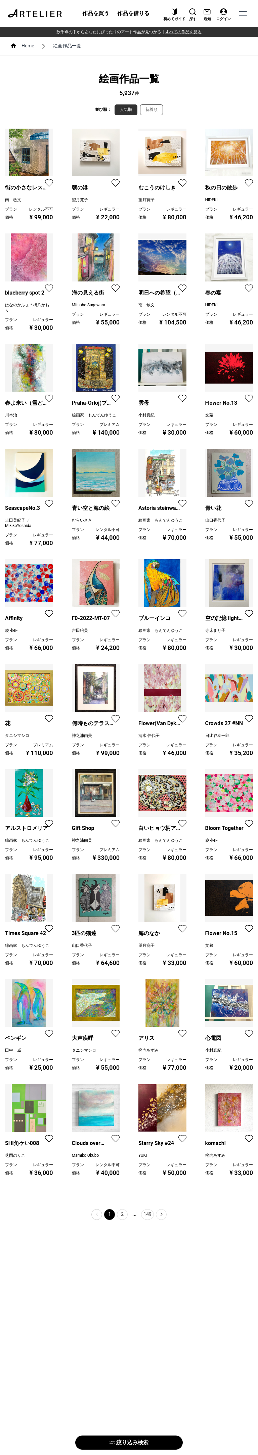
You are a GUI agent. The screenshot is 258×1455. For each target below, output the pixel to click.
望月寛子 (80, 199)
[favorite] (49, 183)
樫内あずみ (148, 1050)
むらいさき (82, 520)
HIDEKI (211, 199)
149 (147, 1214)
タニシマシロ (17, 735)
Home (28, 45)
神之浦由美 (82, 735)
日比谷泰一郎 (217, 735)
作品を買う (95, 13)
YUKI (142, 1155)
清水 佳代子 (149, 735)
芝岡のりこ (15, 1155)
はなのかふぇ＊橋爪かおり (27, 308)
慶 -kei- (11, 630)
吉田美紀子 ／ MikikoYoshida (18, 523)
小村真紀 (146, 415)
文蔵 (209, 415)
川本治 (11, 415)
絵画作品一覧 (67, 45)
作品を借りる (133, 13)
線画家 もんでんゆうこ (94, 415)
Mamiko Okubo (85, 1155)
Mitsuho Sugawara (88, 305)
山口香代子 (215, 520)
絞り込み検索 (129, 1442)
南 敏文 (13, 199)
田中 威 (13, 1050)
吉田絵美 (80, 630)
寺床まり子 (215, 630)
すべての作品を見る (183, 32)
